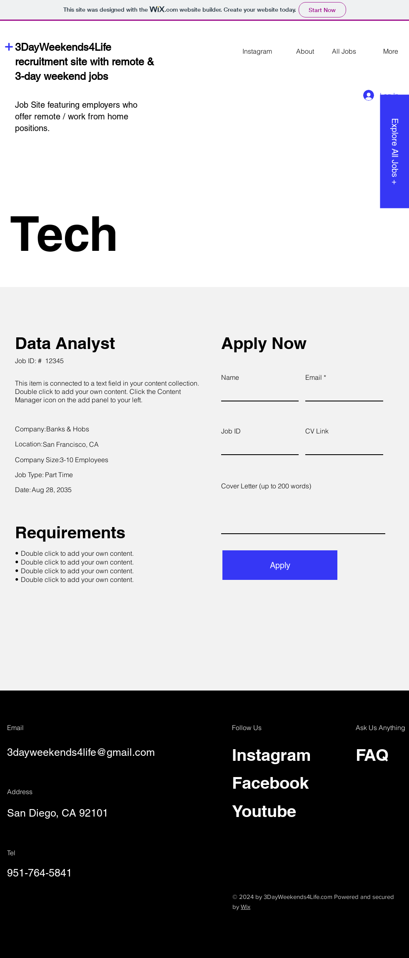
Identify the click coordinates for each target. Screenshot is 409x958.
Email (313, 377)
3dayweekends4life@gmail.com (81, 752)
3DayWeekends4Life (63, 47)
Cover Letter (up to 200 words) (266, 486)
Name (230, 377)
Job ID (231, 431)
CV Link (317, 431)
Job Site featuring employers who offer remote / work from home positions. (76, 116)
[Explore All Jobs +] (394, 151)
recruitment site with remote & (84, 62)
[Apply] (279, 565)
